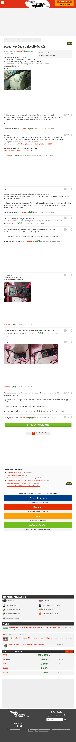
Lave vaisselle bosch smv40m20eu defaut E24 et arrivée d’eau (25, 481)
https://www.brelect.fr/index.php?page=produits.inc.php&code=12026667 (29, 144)
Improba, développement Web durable (39, 729)
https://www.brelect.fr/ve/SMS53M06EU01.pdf (20, 151)
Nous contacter (43, 731)
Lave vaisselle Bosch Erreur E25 (16, 472)
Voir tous (69, 651)
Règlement (67, 729)
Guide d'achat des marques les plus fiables (38, 530)
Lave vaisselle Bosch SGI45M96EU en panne (19, 483)
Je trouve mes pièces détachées (38, 502)
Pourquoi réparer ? (67, 627)
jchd (4, 659)
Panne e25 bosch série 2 (14, 475)
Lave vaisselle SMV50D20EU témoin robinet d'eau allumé (23, 486)
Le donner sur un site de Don (38, 521)
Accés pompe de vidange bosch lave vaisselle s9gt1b (22, 478)
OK (65, 720)
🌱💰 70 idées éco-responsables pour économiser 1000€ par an (31, 638)
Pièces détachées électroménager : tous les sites (26, 645)
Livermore (24, 129)
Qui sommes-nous (15, 729)
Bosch (48, 52)
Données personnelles (58, 729)
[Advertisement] (38, 22)
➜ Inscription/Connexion (64, 4)
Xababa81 (6, 672)
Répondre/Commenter (38, 424)
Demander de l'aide (64, 2)
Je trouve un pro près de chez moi (38, 511)
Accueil (38, 4)
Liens (5, 634)
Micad (4, 663)
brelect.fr (11, 155)
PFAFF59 (5, 668)
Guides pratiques (13, 634)
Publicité (30, 731)
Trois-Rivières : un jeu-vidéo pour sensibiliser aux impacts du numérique (34, 627)
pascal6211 (19, 51)
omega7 (5, 655)
